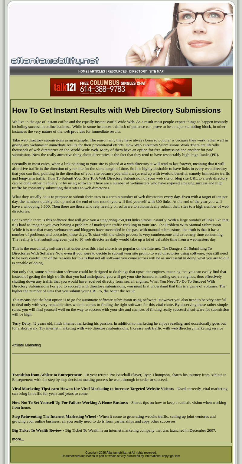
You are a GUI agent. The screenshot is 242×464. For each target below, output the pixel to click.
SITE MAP (156, 71)
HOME (82, 71)
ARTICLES (97, 71)
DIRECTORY (138, 71)
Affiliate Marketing (26, 345)
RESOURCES (116, 71)
